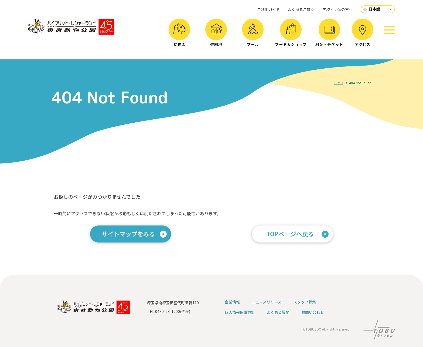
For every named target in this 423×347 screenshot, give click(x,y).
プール (253, 35)
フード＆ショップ (291, 35)
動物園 (179, 35)
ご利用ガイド (268, 9)
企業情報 (232, 302)
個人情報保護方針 (240, 312)
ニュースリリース (266, 302)
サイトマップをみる (128, 233)
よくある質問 (278, 312)
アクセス (362, 36)
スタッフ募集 (304, 302)
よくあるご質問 (301, 9)
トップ (338, 82)
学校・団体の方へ (337, 9)
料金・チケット (329, 36)
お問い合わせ (312, 312)
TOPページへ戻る (290, 233)
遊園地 (216, 35)
